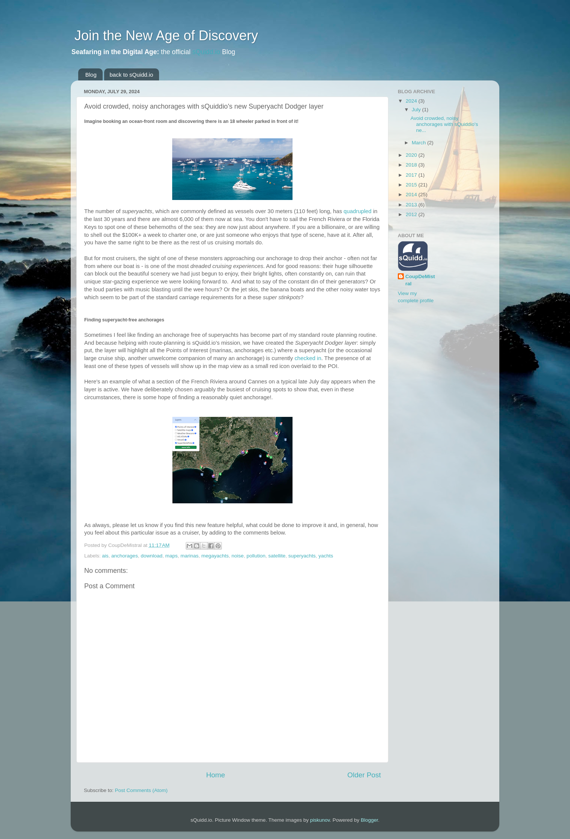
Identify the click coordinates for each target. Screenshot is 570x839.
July (417, 109)
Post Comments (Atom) (141, 790)
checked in (307, 358)
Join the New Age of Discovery (164, 35)
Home (215, 775)
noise (238, 556)
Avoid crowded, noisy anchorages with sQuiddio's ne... (444, 124)
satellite (276, 556)
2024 (412, 101)
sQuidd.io (206, 52)
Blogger (369, 820)
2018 (412, 165)
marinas (189, 556)
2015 (412, 185)
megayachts (215, 556)
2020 (412, 155)
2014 (412, 194)
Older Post (364, 775)
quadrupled (357, 211)
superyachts (302, 556)
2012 (412, 214)
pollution (256, 556)
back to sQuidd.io (131, 74)
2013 (412, 204)
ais (105, 556)
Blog (91, 74)
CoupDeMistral (420, 280)
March (419, 142)
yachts (325, 556)
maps (171, 556)
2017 (412, 175)
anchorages (124, 556)
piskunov (320, 820)
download (151, 556)
